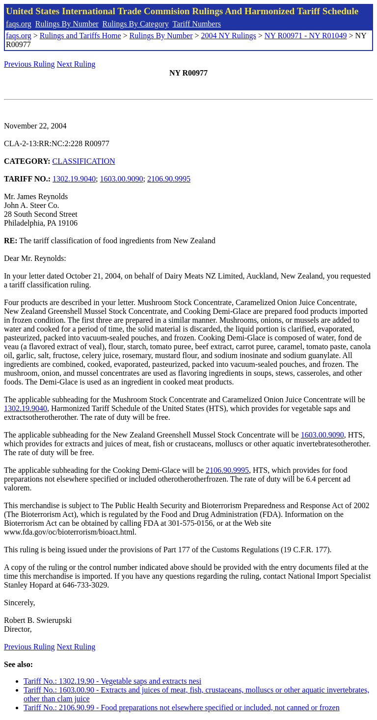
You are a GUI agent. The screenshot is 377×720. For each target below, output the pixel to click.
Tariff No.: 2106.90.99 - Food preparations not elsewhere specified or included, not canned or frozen (182, 707)
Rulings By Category (136, 24)
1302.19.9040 (74, 179)
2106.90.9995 (168, 179)
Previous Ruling (29, 64)
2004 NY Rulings (228, 35)
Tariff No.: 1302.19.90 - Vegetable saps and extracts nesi (112, 681)
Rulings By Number (67, 24)
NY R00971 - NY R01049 (306, 35)
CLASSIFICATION (84, 161)
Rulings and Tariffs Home (80, 35)
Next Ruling (76, 64)
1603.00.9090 (121, 179)
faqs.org (18, 24)
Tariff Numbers (196, 24)
